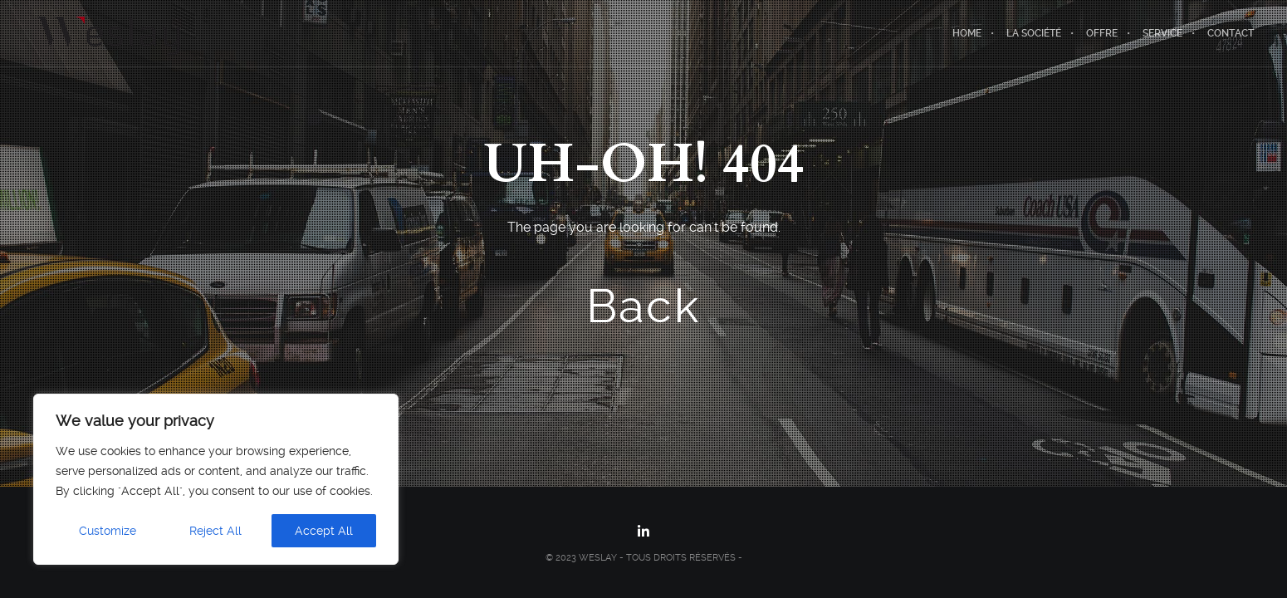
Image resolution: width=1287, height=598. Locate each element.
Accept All (324, 530)
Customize (107, 530)
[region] (216, 479)
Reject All (215, 530)
